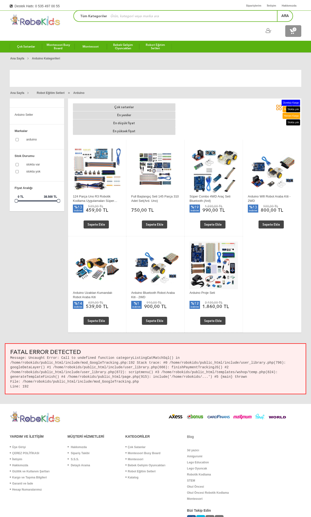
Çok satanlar (92, 98)
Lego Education (198, 429)
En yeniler (131, 98)
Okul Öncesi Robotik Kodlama (208, 459)
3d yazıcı (193, 417)
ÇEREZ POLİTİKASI (24, 419)
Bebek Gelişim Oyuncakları (145, 432)
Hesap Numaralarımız (26, 456)
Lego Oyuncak (197, 435)
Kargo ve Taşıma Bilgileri (28, 444)
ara (239, 20)
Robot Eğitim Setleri (51, 83)
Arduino (79, 83)
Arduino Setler (24, 105)
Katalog (131, 444)
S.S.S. (73, 425)
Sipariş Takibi (78, 419)
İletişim (16, 425)
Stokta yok (33, 162)
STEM (191, 447)
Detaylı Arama (79, 432)
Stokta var (33, 155)
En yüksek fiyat (209, 98)
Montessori (134, 425)
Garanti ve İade (21, 450)
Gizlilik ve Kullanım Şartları (30, 438)
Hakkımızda (19, 432)
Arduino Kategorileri (46, 49)
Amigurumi (194, 423)
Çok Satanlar (135, 413)
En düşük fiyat (170, 98)
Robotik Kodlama (199, 441)
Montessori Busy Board (143, 419)
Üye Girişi (18, 413)
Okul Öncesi (195, 453)
